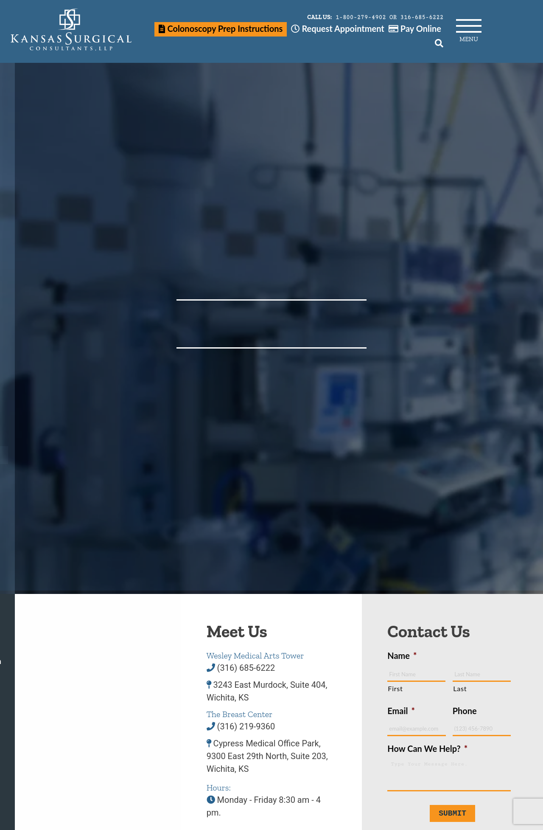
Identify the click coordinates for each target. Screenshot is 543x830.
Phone (465, 711)
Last (460, 688)
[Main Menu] (468, 23)
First (395, 688)
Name (402, 655)
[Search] (439, 43)
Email (401, 711)
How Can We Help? (427, 748)
